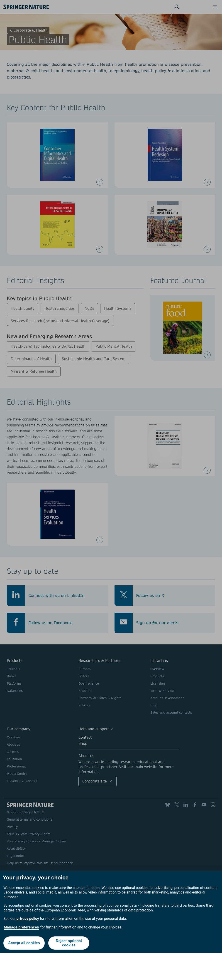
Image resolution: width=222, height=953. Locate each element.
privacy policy (28, 918)
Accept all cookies (24, 943)
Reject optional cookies (69, 943)
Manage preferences (21, 927)
